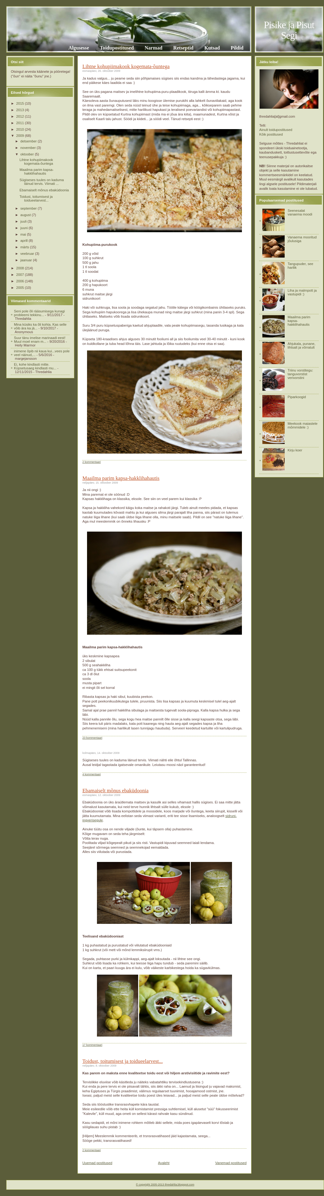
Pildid (237, 47)
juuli (24, 221)
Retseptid (183, 47)
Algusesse (78, 47)
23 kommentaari (92, 737)
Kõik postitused (271, 134)
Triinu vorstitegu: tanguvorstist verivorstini (300, 374)
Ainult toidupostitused (275, 130)
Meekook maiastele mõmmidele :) (302, 425)
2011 (20, 123)
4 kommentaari (91, 774)
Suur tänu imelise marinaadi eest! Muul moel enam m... (39, 339)
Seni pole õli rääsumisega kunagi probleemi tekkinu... (39, 313)
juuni (24, 228)
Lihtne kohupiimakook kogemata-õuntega (36, 161)
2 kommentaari (91, 461)
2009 (20, 135)
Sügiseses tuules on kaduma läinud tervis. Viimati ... (42, 181)
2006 (20, 281)
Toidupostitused (117, 47)
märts (25, 247)
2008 (20, 268)
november (28, 148)
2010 (20, 129)
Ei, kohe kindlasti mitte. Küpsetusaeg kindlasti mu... (35, 366)
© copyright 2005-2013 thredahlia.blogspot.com (165, 1184)
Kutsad (212, 47)
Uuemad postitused (97, 1163)
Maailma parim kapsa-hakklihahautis (37, 171)
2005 (20, 287)
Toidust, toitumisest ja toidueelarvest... (36, 198)
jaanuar (26, 260)
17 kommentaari (92, 1044)
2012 (20, 116)
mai (23, 234)
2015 (20, 103)
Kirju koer (294, 450)
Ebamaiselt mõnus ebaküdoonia (44, 190)
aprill (24, 240)
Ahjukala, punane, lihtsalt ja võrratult (301, 345)
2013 (20, 110)
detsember (29, 141)
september (29, 208)
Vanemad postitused (231, 1163)
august (26, 215)
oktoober (27, 154)
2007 (20, 274)
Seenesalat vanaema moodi (299, 212)
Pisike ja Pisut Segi (289, 30)
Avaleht (163, 1163)
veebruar (27, 253)
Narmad (153, 47)
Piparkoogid (296, 397)
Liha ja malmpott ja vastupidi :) (302, 292)
